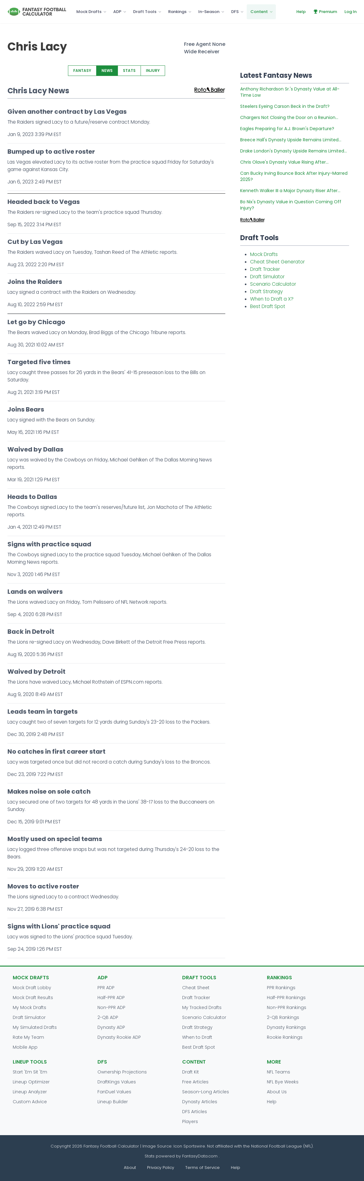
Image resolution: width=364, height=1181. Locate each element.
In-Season (208, 12)
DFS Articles (194, 1111)
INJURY (153, 70)
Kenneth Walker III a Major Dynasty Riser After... (290, 190)
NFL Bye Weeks (283, 1082)
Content (259, 12)
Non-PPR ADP (111, 1007)
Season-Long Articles (205, 1092)
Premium (325, 12)
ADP (117, 12)
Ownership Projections (122, 1072)
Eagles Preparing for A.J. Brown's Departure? (287, 129)
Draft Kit (190, 1072)
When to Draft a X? (272, 299)
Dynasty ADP (111, 1027)
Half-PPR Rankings (286, 997)
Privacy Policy (160, 1167)
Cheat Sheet (195, 988)
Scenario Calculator (273, 284)
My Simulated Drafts (35, 1027)
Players (190, 1121)
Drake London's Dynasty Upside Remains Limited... (293, 151)
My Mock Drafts (29, 1007)
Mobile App (25, 1047)
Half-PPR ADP (111, 997)
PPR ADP (106, 988)
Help (301, 12)
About (130, 1167)
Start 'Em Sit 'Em (30, 1072)
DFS (235, 12)
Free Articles (195, 1082)
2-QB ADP (107, 1017)
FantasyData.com (200, 1156)
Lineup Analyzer (30, 1092)
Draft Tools (144, 12)
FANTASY (82, 70)
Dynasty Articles (199, 1102)
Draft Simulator (267, 276)
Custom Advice (30, 1102)
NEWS (107, 70)
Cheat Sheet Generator (277, 261)
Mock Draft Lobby (32, 988)
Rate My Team (28, 1037)
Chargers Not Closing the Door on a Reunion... (289, 117)
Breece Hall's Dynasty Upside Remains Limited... (290, 140)
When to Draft (197, 1037)
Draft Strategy (266, 291)
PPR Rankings (281, 988)
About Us (277, 1092)
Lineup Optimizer (31, 1082)
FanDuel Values (114, 1092)
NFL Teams (278, 1072)
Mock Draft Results (33, 997)
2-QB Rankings (283, 1017)
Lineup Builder (112, 1102)
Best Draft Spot (267, 306)
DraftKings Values (116, 1082)
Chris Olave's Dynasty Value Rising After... (284, 162)
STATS (129, 70)
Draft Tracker (265, 269)
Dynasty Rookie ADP (119, 1037)
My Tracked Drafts (202, 1007)
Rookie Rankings (285, 1037)
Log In (350, 12)
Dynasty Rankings (286, 1027)
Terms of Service (202, 1167)
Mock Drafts (88, 12)
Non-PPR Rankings (286, 1007)
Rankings (177, 12)
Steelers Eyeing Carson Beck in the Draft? (285, 106)
